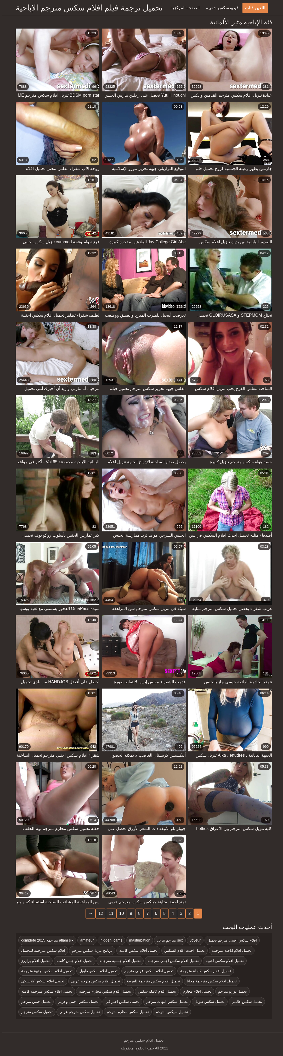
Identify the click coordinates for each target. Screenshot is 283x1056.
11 (108, 913)
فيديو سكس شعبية (220, 8)
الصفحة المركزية (182, 8)
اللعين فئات (253, 8)
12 (98, 913)
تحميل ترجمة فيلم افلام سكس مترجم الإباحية (86, 7)
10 (119, 913)
